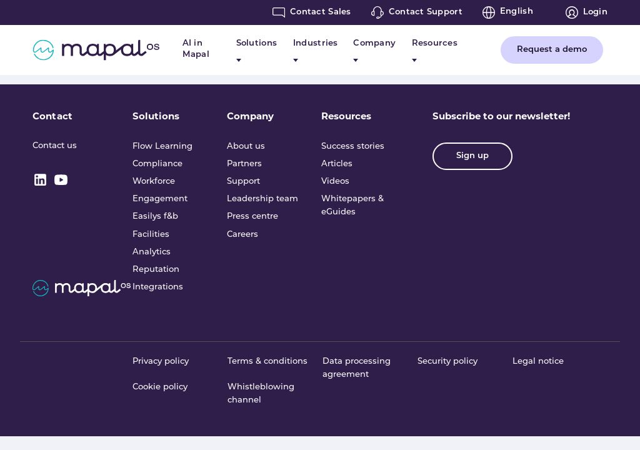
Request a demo (552, 50)
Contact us (54, 146)
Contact (52, 116)
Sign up (472, 156)
